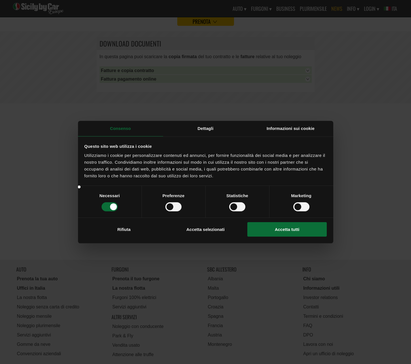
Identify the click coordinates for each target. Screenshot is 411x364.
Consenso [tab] (120, 128)
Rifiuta (124, 229)
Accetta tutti (287, 229)
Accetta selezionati (205, 229)
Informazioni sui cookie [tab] (291, 128)
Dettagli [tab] (206, 128)
